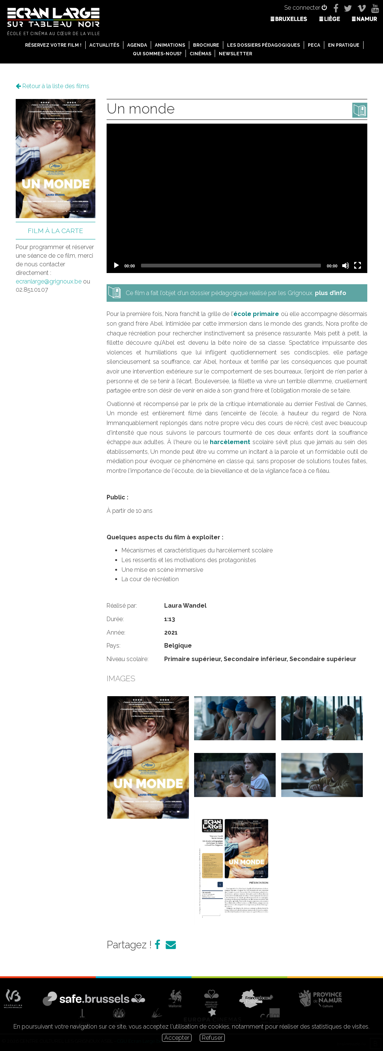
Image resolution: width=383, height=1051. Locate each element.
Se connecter (305, 7)
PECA (314, 45)
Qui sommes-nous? (157, 53)
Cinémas (200, 53)
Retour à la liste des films (52, 86)
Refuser (212, 1037)
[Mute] (345, 265)
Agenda (137, 45)
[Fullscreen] (357, 265)
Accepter (176, 1037)
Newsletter (235, 53)
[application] (237, 198)
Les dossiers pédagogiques (263, 45)
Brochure (206, 45)
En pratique (343, 45)
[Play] (116, 265)
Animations (170, 45)
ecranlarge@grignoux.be (49, 281)
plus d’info (330, 293)
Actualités (104, 45)
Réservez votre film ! (53, 45)
